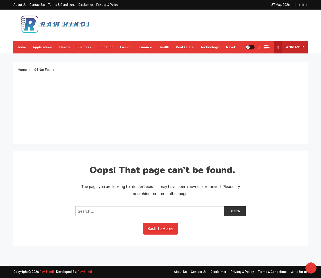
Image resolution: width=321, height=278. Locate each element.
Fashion (126, 47)
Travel (230, 47)
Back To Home (160, 228)
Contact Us (37, 4)
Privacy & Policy (107, 4)
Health (64, 47)
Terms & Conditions (61, 4)
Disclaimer (85, 4)
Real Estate (185, 47)
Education (105, 47)
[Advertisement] (160, 106)
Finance (145, 47)
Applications (43, 47)
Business (83, 47)
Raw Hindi (47, 272)
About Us (19, 4)
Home (21, 47)
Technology (209, 47)
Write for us (289, 47)
